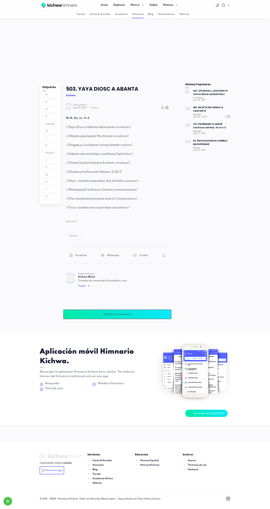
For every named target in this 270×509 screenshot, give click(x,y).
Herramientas (166, 14)
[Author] (80, 105)
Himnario (138, 14)
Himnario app (52, 470)
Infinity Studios (152, 499)
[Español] (197, 115)
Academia (121, 14)
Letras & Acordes (100, 14)
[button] (218, 5)
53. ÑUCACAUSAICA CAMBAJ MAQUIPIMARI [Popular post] (210, 142)
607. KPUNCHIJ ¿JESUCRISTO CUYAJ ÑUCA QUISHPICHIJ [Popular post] (210, 92)
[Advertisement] (135, 49)
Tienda (80, 14)
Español (50, 124)
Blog (151, 14)
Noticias (185, 14)
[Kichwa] (200, 98)
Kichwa (50, 153)
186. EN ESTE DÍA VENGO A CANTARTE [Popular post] (208, 109)
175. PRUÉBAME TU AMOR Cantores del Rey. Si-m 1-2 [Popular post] (209, 125)
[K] (194, 98)
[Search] (224, 5)
